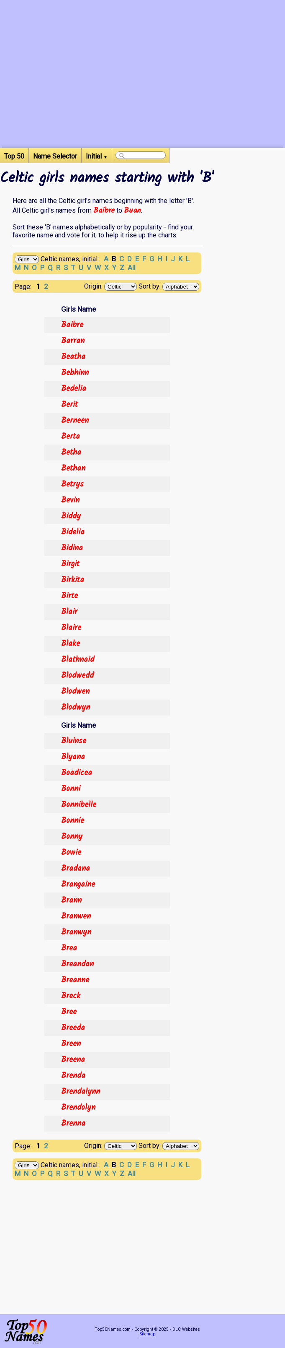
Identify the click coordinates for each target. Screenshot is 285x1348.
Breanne (75, 980)
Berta (70, 436)
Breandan (77, 964)
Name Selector (55, 156)
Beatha (73, 357)
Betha (71, 452)
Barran (73, 341)
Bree (69, 1012)
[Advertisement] (142, 89)
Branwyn (76, 932)
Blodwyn (75, 707)
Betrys (72, 484)
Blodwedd (77, 675)
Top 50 (14, 156)
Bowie (71, 852)
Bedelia (73, 389)
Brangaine (78, 884)
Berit (69, 404)
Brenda (73, 1076)
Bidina (72, 548)
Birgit (70, 564)
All (131, 267)
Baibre (104, 210)
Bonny (71, 836)
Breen (71, 1044)
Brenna (73, 1123)
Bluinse (73, 741)
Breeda (73, 1028)
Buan (132, 210)
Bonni (70, 789)
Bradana (75, 868)
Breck (70, 996)
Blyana (73, 757)
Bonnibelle (78, 805)
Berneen (75, 420)
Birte (69, 596)
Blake (70, 644)
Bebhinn (75, 373)
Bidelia (73, 532)
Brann (71, 900)
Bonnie (72, 821)
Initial (97, 156)
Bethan (73, 468)
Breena (73, 1060)
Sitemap (147, 1334)
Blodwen (75, 691)
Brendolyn (78, 1107)
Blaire (71, 628)
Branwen (76, 916)
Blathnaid (77, 659)
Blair (69, 612)
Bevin (70, 500)
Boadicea (76, 773)
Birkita (72, 580)
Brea (69, 948)
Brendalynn (80, 1091)
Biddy (71, 516)
